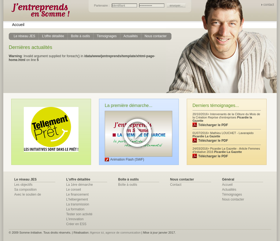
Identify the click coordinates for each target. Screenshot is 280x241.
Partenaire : (102, 5)
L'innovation (75, 219)
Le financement (77, 194)
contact (268, 5)
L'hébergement (77, 199)
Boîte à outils (127, 185)
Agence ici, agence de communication (115, 232)
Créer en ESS (76, 224)
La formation (75, 209)
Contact (175, 185)
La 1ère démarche (79, 185)
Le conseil (73, 189)
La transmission (77, 204)
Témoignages (232, 194)
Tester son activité (79, 214)
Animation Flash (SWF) (127, 159)
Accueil (18, 24)
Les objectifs (23, 185)
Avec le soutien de (27, 194)
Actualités (229, 189)
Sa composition (25, 189)
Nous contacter (233, 199)
